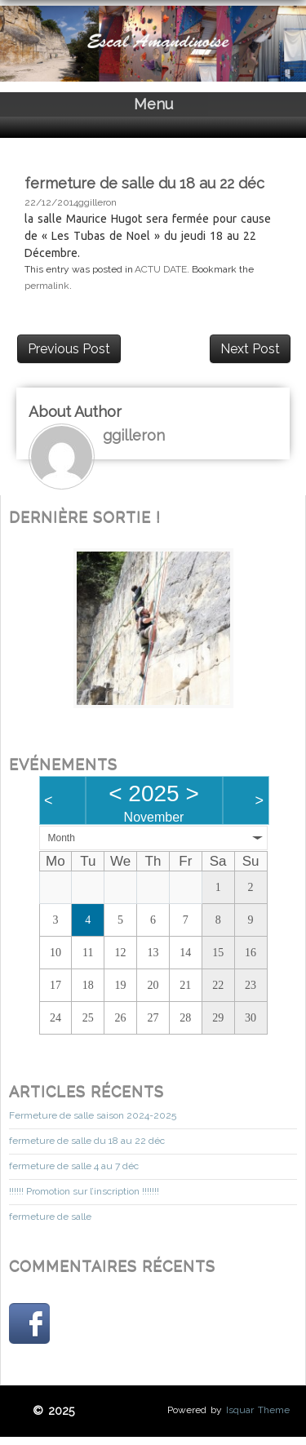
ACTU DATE (161, 269)
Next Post (250, 349)
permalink (46, 285)
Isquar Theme (258, 1410)
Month (61, 838)
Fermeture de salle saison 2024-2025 (92, 1115)
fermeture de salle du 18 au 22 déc (87, 1140)
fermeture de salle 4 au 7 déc (74, 1166)
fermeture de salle (50, 1216)
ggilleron (97, 202)
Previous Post (69, 349)
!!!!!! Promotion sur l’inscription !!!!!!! (84, 1191)
